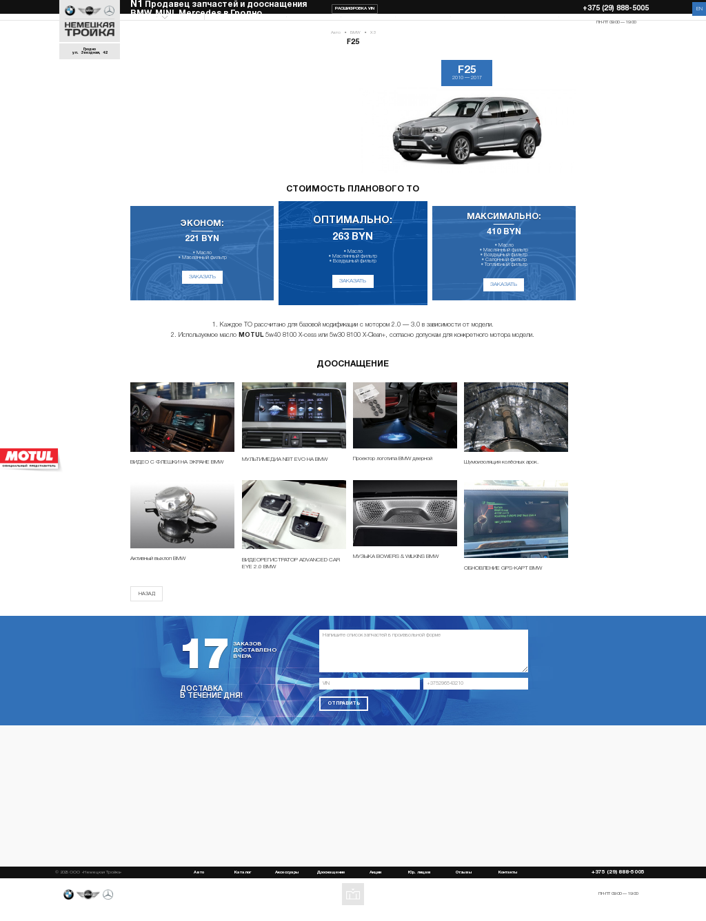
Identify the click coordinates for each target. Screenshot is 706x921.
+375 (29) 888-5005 (616, 9)
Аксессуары (286, 22)
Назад (147, 605)
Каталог (232, 22)
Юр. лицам (449, 22)
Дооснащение (340, 22)
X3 (372, 43)
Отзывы (504, 22)
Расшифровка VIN (354, 8)
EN (699, 9)
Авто (336, 43)
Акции (395, 22)
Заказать (202, 288)
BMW (355, 43)
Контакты (559, 22)
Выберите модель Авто (166, 22)
